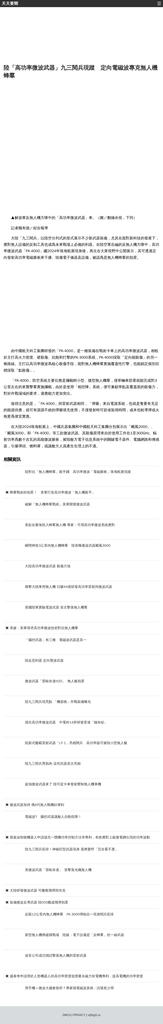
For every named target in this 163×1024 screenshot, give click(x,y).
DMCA (67, 1015)
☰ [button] (159, 3)
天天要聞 (10, 3)
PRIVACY (79, 1015)
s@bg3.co (94, 1015)
